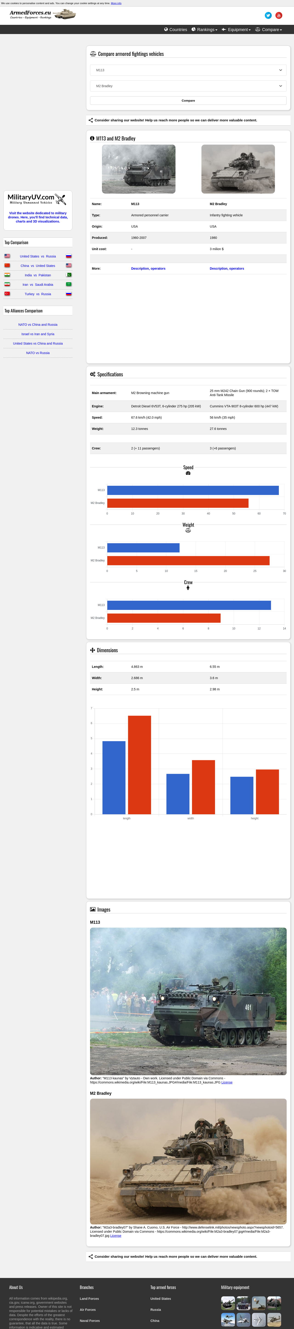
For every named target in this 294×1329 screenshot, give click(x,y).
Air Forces (88, 1310)
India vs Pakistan (38, 275)
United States (160, 1298)
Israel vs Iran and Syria (37, 334)
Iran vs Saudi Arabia (38, 284)
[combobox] (188, 70)
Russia (155, 1310)
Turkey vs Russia (38, 294)
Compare (188, 100)
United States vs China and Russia (38, 343)
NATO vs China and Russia (37, 324)
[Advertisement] (37, 114)
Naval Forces (90, 1321)
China (154, 1321)
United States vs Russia (38, 256)
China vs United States (38, 266)
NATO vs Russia (38, 353)
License (226, 1082)
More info (116, 3)
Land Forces (89, 1298)
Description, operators (148, 268)
